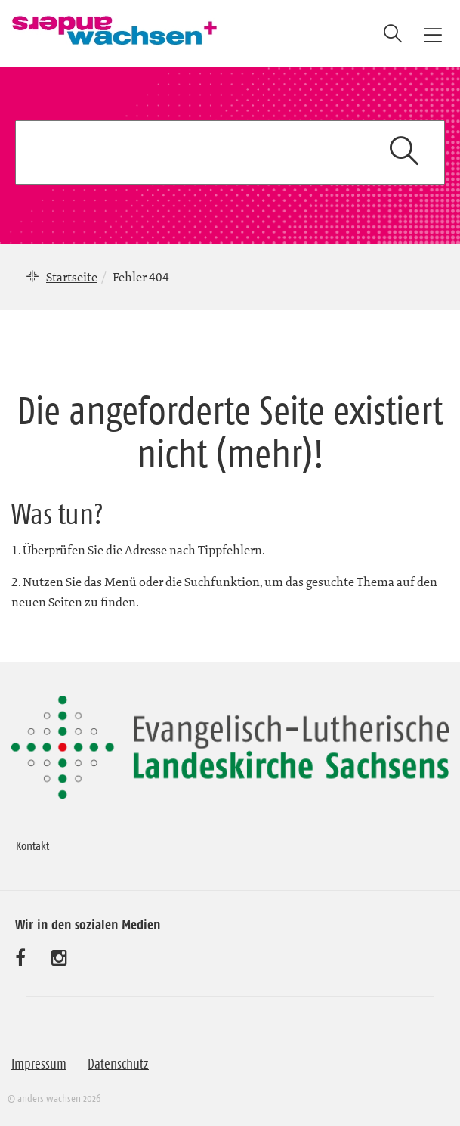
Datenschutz (118, 1064)
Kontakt (32, 845)
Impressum (38, 1064)
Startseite (71, 276)
